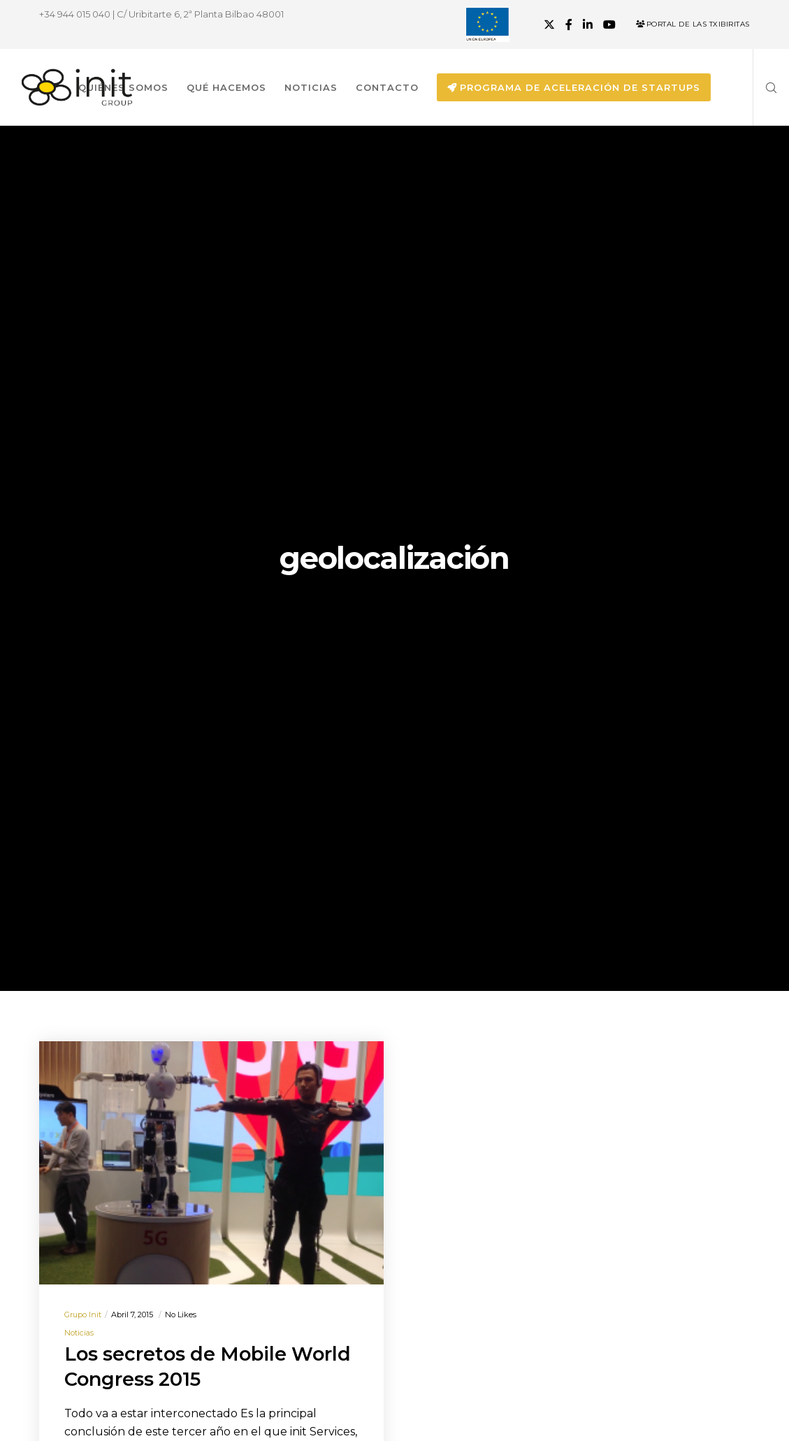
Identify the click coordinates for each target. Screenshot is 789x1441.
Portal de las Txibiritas (693, 24)
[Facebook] (568, 24)
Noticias (79, 1333)
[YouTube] (609, 24)
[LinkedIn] (588, 24)
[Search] (766, 87)
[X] (549, 24)
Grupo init (82, 1314)
